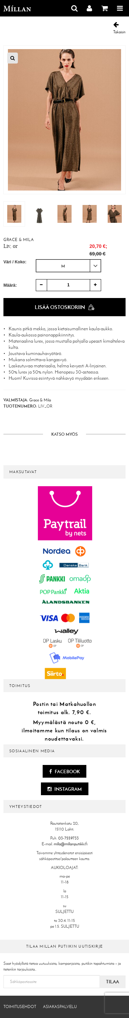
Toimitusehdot (19, 1006)
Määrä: (10, 285)
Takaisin (119, 28)
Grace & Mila (18, 239)
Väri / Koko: (14, 262)
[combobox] (68, 266)
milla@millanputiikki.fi (70, 844)
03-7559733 (68, 838)
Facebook (64, 771)
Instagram (64, 789)
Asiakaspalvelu (60, 1006)
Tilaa (112, 982)
